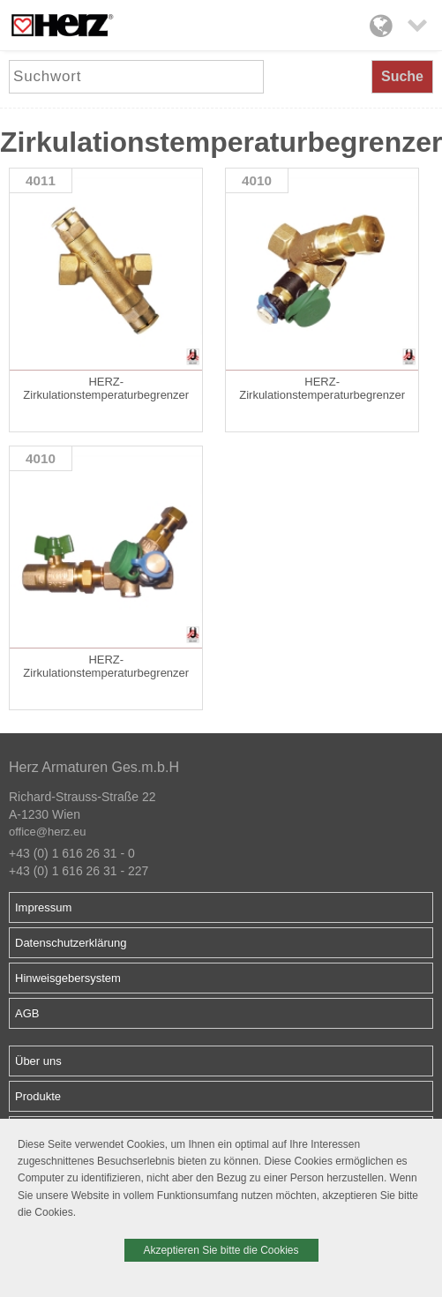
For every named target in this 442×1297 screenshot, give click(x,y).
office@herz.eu (47, 831)
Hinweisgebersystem (68, 978)
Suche (402, 76)
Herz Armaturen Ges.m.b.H (94, 767)
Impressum (43, 907)
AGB (27, 1013)
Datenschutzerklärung (70, 942)
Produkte (38, 1096)
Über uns (38, 1061)
